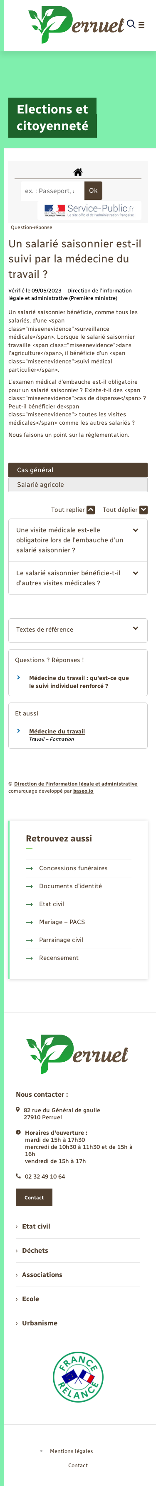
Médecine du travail (57, 731)
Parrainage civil (54, 940)
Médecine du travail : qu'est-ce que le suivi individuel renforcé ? (79, 682)
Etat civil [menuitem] (33, 1226)
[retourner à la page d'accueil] (77, 25)
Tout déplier (125, 510)
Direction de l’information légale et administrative (75, 784)
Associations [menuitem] (39, 1275)
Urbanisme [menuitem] (36, 1323)
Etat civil (45, 904)
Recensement (52, 958)
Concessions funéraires (67, 868)
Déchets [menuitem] (32, 1250)
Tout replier (73, 510)
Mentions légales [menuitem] (71, 1451)
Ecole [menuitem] (27, 1299)
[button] (78, 540)
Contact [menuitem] (78, 1465)
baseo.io (83, 791)
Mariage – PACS (55, 922)
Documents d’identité (64, 886)
